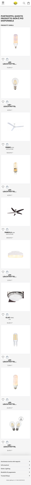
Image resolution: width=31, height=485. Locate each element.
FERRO (9, 148)
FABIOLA (9, 233)
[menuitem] (23, 3)
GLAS (9, 318)
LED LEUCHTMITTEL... (9, 63)
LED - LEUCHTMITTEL (9, 105)
